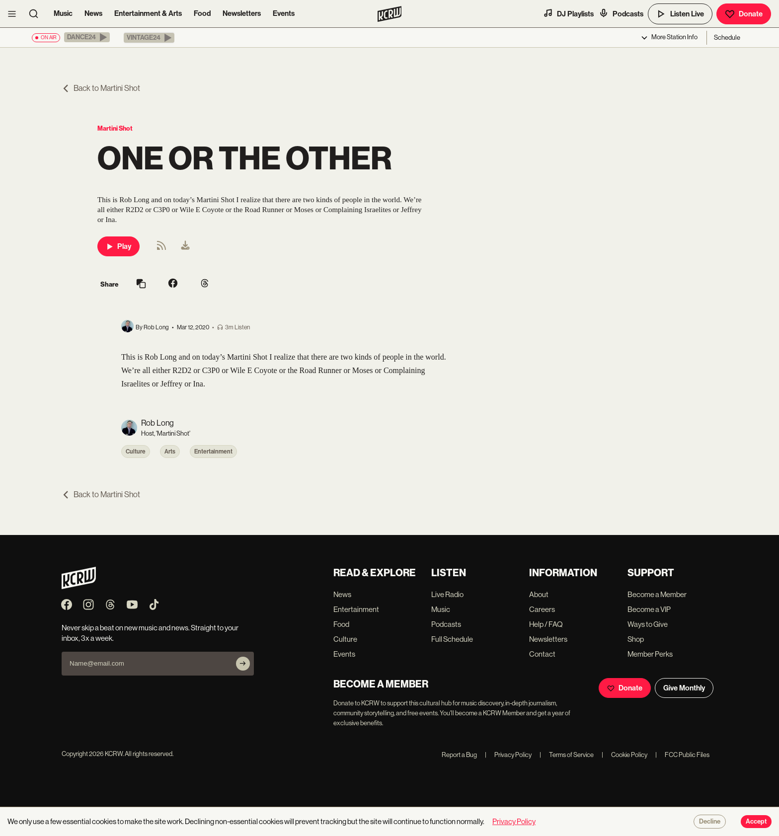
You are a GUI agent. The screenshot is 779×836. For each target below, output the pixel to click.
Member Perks (650, 654)
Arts (169, 451)
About (538, 594)
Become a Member (657, 594)
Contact (542, 654)
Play (118, 246)
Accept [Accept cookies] (756, 822)
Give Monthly (684, 688)
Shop (635, 639)
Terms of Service (567, 755)
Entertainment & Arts (148, 13)
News (93, 13)
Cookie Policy (624, 755)
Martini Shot (115, 128)
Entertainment (213, 451)
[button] (87, 37)
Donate (744, 14)
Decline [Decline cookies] (709, 822)
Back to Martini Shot (101, 88)
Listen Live (680, 14)
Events (284, 13)
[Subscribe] (243, 664)
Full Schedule (452, 639)
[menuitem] (185, 246)
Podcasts (621, 13)
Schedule (727, 37)
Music (63, 13)
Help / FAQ (546, 624)
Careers (542, 609)
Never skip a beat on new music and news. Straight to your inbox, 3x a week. (150, 632)
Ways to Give (647, 624)
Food (202, 13)
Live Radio (447, 594)
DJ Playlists (568, 13)
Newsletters (242, 13)
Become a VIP (649, 609)
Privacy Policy (508, 755)
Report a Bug (459, 755)
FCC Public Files (682, 755)
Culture (136, 451)
